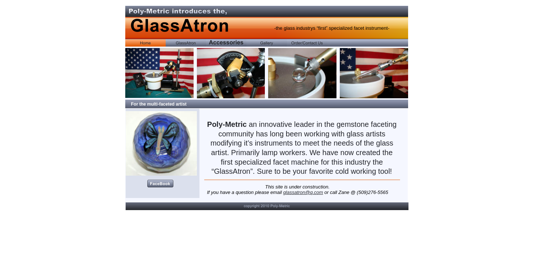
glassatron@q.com (303, 192)
